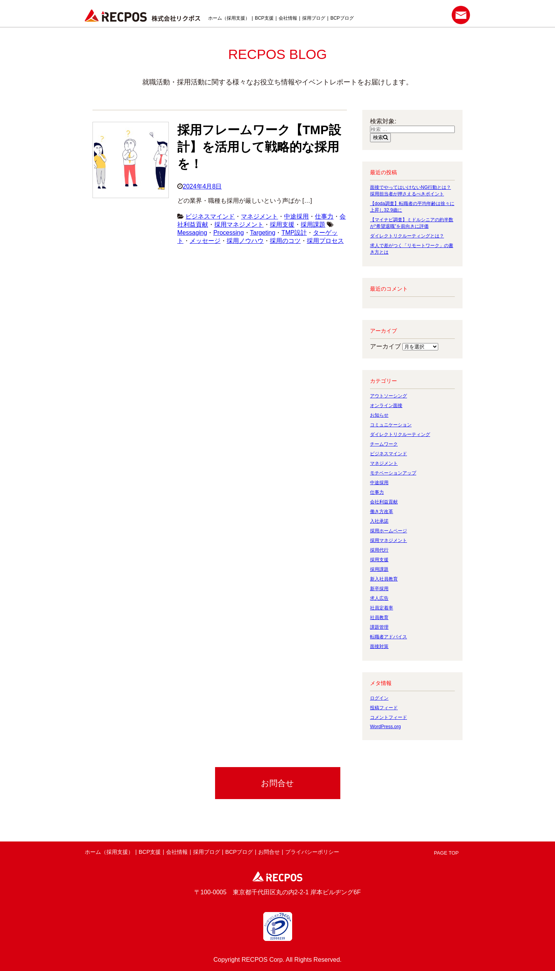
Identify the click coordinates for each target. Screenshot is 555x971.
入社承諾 (379, 521)
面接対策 (379, 646)
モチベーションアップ (393, 473)
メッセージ (205, 240)
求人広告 (379, 598)
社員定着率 (381, 608)
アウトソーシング (388, 396)
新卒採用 (379, 588)
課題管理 (379, 627)
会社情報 (288, 18)
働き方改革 (381, 511)
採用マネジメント (239, 224)
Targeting (263, 232)
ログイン (379, 698)
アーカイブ (385, 346)
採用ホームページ (388, 530)
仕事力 (324, 216)
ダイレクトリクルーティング (400, 434)
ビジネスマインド (210, 216)
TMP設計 (294, 232)
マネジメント (259, 216)
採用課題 (313, 224)
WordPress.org (385, 726)
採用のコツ (285, 240)
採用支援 (282, 224)
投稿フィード (384, 707)
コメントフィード (388, 717)
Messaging (192, 232)
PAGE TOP (446, 853)
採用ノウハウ (245, 240)
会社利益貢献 (384, 502)
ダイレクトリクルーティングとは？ (407, 236)
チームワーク (384, 444)
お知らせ (379, 415)
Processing (228, 232)
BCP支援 (264, 18)
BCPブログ (342, 18)
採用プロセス (325, 240)
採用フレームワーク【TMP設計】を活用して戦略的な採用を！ (259, 147)
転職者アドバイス (388, 636)
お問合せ (269, 852)
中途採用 (296, 216)
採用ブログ (313, 18)
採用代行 (379, 550)
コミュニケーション (391, 424)
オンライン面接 (386, 405)
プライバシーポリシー (312, 852)
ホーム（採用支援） (229, 18)
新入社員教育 (384, 579)
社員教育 (379, 617)
